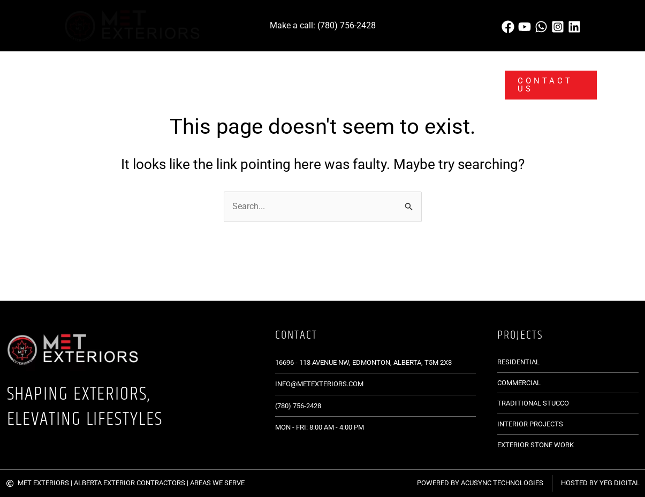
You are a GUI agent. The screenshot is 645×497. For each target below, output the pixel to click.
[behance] (524, 26)
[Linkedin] (574, 26)
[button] (546, 85)
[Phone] (508, 26)
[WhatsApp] (541, 26)
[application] (136, 68)
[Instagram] (557, 26)
